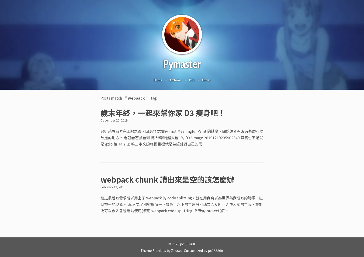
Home (158, 80)
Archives (175, 80)
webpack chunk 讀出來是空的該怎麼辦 (167, 179)
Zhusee (177, 250)
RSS (191, 80)
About (206, 80)
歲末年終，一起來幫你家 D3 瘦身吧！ (163, 112)
